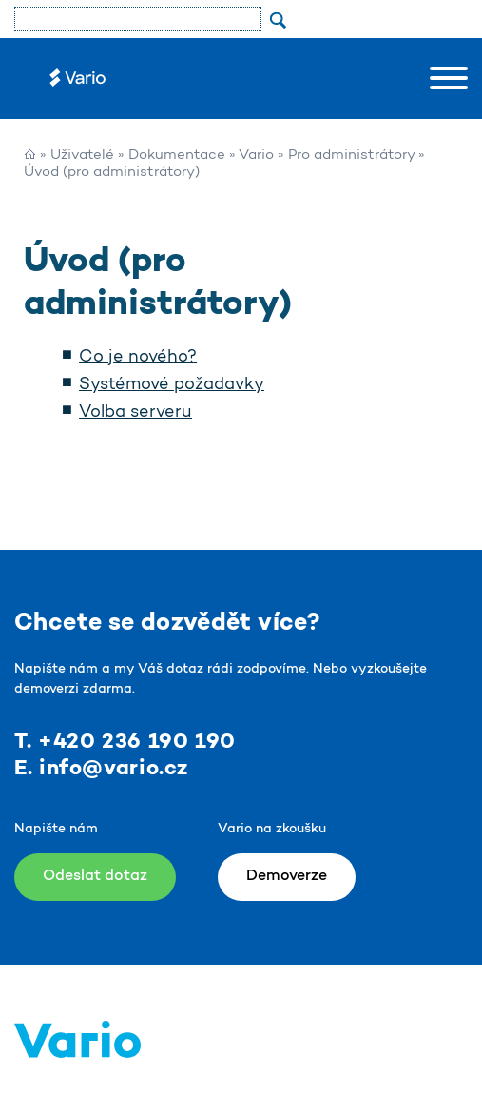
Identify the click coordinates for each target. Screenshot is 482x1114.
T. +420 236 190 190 (125, 742)
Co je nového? (138, 357)
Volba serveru (135, 412)
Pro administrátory (351, 155)
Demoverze (286, 876)
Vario (256, 155)
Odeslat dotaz (95, 876)
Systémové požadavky (171, 385)
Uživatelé (82, 155)
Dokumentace (176, 155)
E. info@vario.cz (101, 768)
